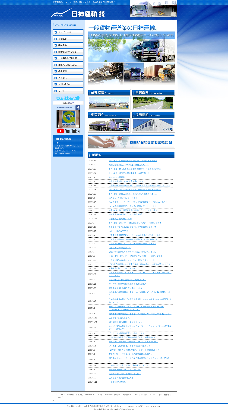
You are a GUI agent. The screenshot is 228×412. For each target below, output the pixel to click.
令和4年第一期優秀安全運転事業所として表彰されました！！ (135, 194)
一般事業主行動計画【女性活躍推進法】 (126, 214)
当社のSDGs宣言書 (117, 177)
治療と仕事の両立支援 (118, 231)
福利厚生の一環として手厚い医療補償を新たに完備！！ (132, 243)
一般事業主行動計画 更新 (120, 219)
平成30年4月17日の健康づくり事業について (127, 280)
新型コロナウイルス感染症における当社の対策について (132, 227)
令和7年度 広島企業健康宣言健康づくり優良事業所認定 (133, 161)
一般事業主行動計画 (67, 58)
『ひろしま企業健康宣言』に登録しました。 (128, 333)
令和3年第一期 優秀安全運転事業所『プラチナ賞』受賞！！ (135, 210)
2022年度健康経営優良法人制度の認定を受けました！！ (132, 206)
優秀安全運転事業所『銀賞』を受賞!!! (125, 369)
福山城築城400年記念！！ (120, 248)
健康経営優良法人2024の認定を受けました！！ (129, 165)
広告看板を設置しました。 (120, 318)
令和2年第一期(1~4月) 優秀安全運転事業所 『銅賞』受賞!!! (135, 223)
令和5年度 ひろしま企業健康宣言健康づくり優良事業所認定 (135, 169)
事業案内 (62, 45)
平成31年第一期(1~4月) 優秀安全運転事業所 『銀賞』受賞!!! (135, 256)
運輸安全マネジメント (68, 52)
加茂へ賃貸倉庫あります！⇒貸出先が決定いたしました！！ (134, 252)
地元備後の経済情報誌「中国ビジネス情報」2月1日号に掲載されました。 (140, 314)
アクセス (62, 78)
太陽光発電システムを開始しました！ (125, 374)
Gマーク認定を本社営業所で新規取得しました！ (129, 365)
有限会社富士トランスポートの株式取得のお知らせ (130, 354)
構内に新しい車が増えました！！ (123, 198)
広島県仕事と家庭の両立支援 (121, 378)
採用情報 (62, 71)
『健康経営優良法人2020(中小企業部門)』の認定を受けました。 (136, 239)
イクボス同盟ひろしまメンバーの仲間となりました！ (131, 260)
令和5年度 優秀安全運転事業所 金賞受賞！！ (129, 173)
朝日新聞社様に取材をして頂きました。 (126, 322)
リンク (61, 91)
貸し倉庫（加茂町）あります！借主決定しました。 (130, 346)
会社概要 (62, 39)
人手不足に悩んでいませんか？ (122, 268)
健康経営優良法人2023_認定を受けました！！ (128, 181)
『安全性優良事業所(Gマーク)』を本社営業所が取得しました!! (135, 235)
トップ (60, 397)
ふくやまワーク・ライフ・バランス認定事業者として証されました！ (138, 202)
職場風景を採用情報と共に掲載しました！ (127, 288)
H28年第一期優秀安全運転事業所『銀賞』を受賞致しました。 (135, 337)
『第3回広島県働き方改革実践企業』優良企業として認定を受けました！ (140, 264)
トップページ (64, 32)
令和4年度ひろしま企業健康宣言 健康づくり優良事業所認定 (135, 190)
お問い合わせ (64, 84)
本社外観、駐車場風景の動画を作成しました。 (129, 284)
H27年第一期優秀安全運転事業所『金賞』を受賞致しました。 (135, 350)
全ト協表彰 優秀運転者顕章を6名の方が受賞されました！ (133, 341)
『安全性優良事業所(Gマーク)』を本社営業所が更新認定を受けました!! (139, 185)
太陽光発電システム (67, 65)
